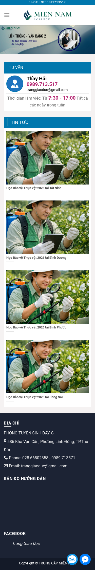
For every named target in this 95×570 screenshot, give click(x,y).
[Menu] (7, 15)
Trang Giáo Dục (26, 543)
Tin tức (19, 122)
